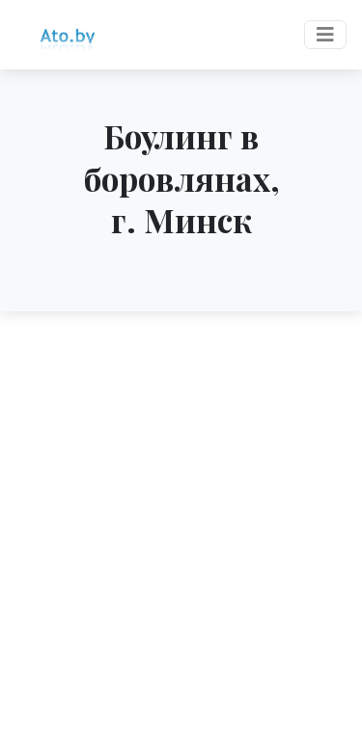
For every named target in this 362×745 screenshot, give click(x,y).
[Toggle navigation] (325, 34)
